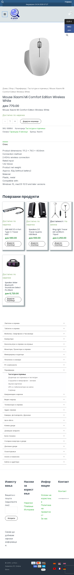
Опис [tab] (5, 144)
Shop (11, 88)
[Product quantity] (10, 121)
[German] (64, 568)
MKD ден (68, 29)
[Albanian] (54, 568)
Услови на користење (46, 498)
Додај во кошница (31, 121)
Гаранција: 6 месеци (19, 132)
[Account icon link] (68, 1)
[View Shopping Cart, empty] (69, 14)
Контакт (62, 491)
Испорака (29, 509)
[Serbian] (59, 563)
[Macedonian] (54, 563)
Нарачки (28, 503)
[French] (59, 568)
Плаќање (28, 506)
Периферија (20, 88)
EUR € (68, 21)
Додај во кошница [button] (11, 244)
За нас (44, 518)
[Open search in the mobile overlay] (2, 2)
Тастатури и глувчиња (38, 88)
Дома (5, 88)
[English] (64, 563)
